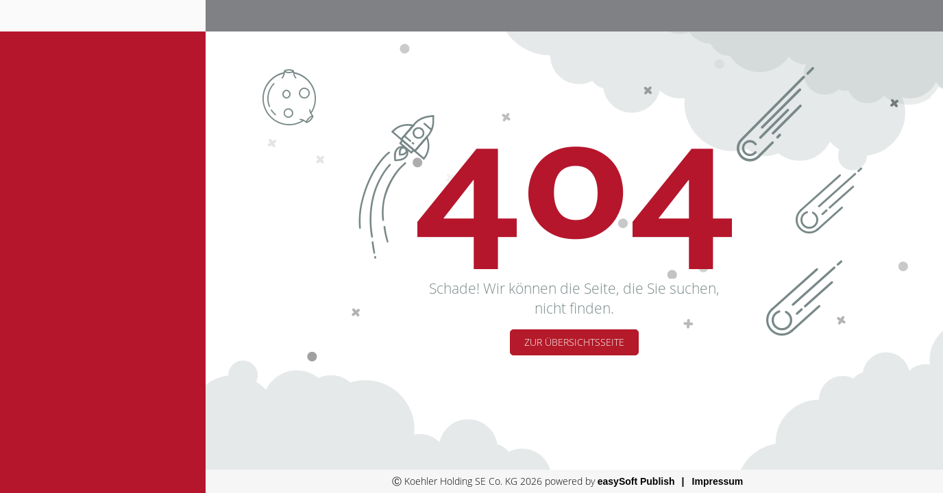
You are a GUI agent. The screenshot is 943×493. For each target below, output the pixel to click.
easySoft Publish (636, 481)
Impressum (718, 481)
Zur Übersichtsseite (574, 342)
